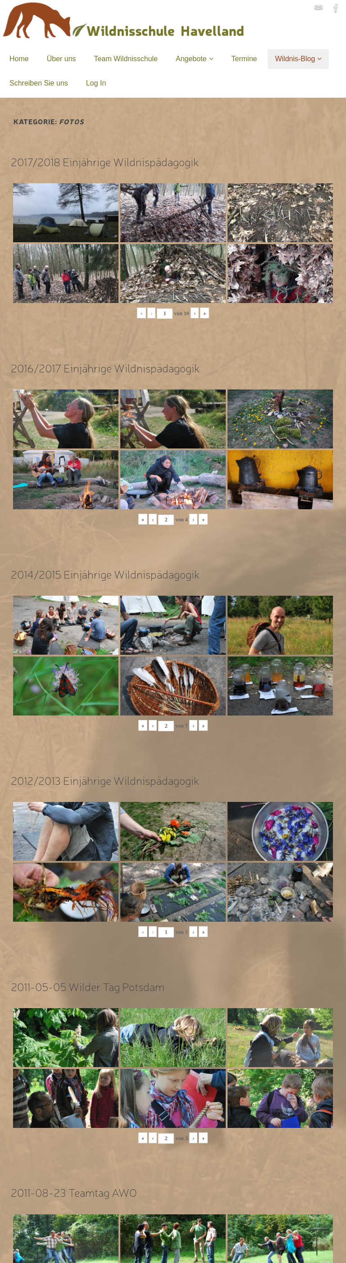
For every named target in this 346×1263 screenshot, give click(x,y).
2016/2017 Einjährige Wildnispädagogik (105, 367)
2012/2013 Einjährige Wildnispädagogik (105, 780)
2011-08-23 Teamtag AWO (74, 1192)
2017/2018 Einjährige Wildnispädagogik (105, 161)
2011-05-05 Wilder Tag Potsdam (87, 986)
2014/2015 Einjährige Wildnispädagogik (105, 573)
